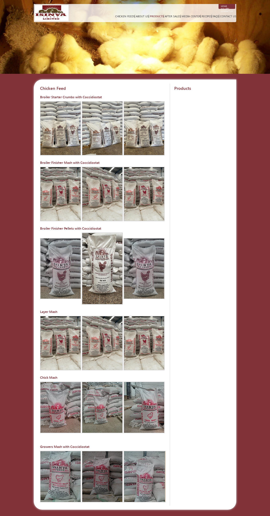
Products (157, 16)
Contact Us (227, 11)
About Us (142, 16)
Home (224, 6)
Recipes (207, 16)
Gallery (225, 9)
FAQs (216, 16)
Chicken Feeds (125, 16)
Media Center (191, 16)
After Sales (173, 16)
